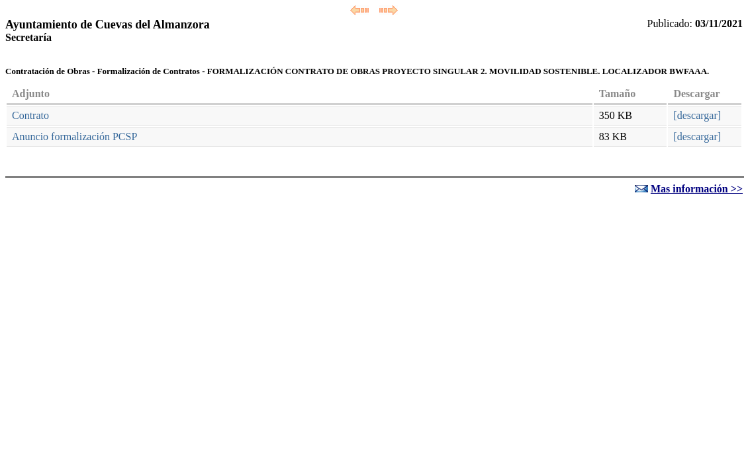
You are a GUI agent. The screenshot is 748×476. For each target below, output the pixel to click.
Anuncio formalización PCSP (74, 136)
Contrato (30, 115)
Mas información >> (697, 188)
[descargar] (697, 115)
